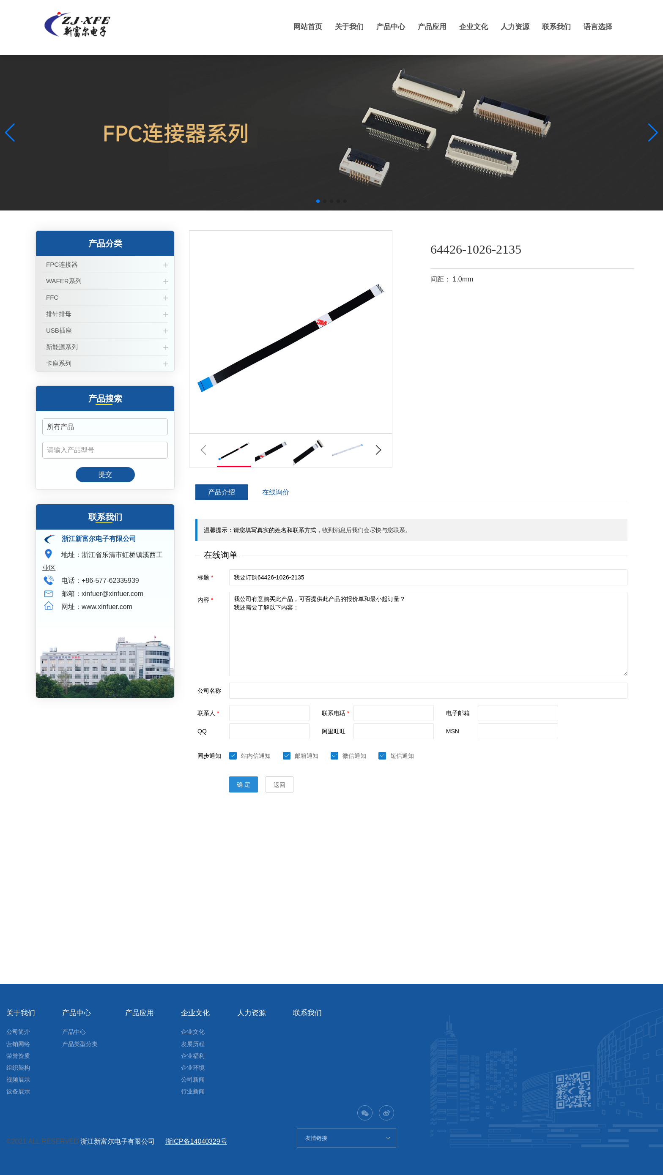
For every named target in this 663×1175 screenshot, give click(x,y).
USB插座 (59, 330)
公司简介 (18, 1031)
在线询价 (275, 492)
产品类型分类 (80, 1044)
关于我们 (338, 26)
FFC (52, 297)
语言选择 (597, 26)
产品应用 (424, 26)
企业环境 (193, 1067)
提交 (105, 474)
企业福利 (193, 1055)
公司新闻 (193, 1079)
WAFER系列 (64, 280)
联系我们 (554, 26)
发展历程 (193, 1044)
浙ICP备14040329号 (196, 1141)
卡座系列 (58, 363)
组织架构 (18, 1067)
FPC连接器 (62, 264)
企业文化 (467, 26)
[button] (318, 201)
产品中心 (381, 26)
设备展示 (18, 1091)
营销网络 (18, 1044)
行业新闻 (193, 1091)
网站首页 (295, 26)
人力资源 (511, 26)
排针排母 (58, 313)
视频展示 (18, 1079)
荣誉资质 (18, 1055)
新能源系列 (62, 346)
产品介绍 (221, 492)
